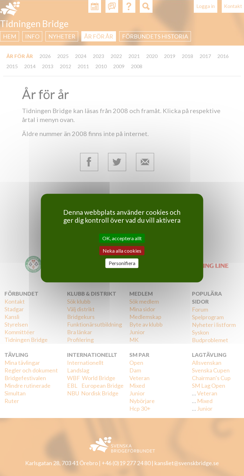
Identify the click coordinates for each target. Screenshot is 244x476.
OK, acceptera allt (122, 238)
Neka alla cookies (122, 251)
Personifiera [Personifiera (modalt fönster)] (122, 263)
